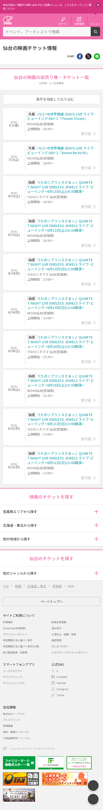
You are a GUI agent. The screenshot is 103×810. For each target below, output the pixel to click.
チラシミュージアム (14, 683)
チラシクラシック (13, 677)
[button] (96, 511)
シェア (80, 56)
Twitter (88, 56)
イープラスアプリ (12, 671)
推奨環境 (56, 640)
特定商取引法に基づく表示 (17, 640)
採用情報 (8, 726)
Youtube (61, 683)
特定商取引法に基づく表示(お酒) (21, 646)
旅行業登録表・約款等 (15, 652)
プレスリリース (11, 719)
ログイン (63, 23)
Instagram (62, 689)
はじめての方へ (60, 646)
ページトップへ (51, 601)
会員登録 (79, 23)
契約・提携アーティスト (16, 732)
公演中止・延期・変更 (64, 634)
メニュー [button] (95, 23)
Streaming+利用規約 (14, 628)
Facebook (62, 677)
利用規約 (8, 622)
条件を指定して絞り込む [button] (55, 99)
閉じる (98, 5)
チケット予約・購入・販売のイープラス (8, 20)
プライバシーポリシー (15, 634)
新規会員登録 (59, 622)
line (97, 56)
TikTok (60, 695)
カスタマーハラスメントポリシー (70, 652)
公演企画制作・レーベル (16, 738)
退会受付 (56, 628)
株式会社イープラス (14, 714)
